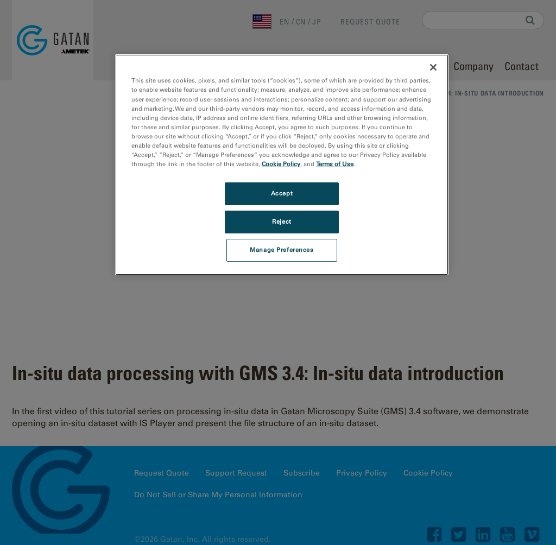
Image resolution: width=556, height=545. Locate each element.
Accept (282, 193)
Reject (281, 221)
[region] (281, 164)
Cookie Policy (281, 164)
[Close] (433, 67)
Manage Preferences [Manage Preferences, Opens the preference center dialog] (281, 250)
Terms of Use (334, 164)
